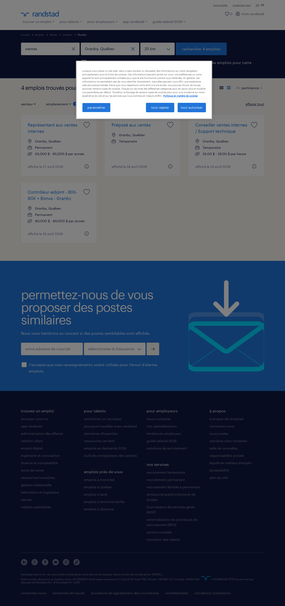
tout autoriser (192, 107)
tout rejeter (160, 107)
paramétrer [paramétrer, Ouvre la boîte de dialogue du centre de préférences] (96, 107)
